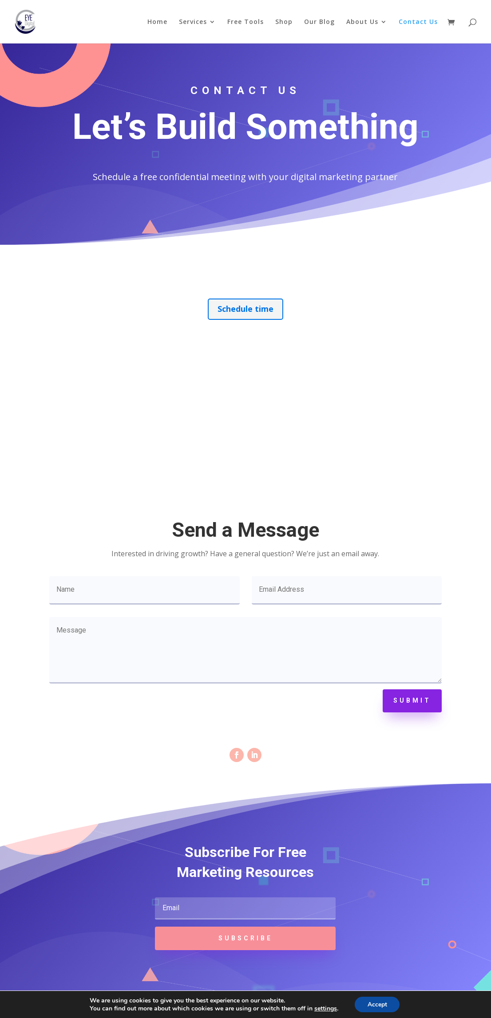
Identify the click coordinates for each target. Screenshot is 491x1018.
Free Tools (245, 22)
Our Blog (319, 22)
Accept (377, 1004)
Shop (284, 22)
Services (193, 22)
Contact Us (418, 22)
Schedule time (245, 308)
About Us (362, 22)
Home (157, 22)
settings (324, 1008)
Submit (412, 700)
